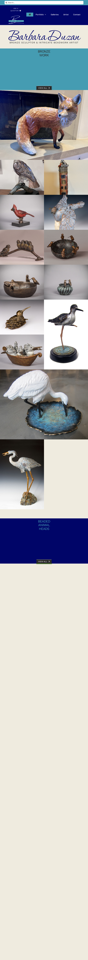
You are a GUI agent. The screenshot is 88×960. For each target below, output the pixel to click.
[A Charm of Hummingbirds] (22, 738)
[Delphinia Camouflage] (22, 878)
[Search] (6, 2)
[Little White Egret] (44, 404)
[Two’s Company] (66, 282)
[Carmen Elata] (66, 668)
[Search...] (44, 2)
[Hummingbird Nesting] (22, 317)
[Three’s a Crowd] (22, 282)
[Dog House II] (66, 177)
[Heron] (22, 474)
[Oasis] (66, 247)
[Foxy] (44, 125)
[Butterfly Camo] (66, 808)
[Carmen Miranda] (22, 668)
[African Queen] (66, 738)
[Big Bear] (66, 598)
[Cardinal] (22, 212)
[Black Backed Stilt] (66, 334)
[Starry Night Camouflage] (22, 808)
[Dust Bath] (66, 212)
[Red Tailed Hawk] (22, 177)
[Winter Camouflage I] (66, 878)
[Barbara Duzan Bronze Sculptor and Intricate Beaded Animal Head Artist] (16, 16)
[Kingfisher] (22, 352)
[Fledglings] (22, 247)
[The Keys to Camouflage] (22, 598)
